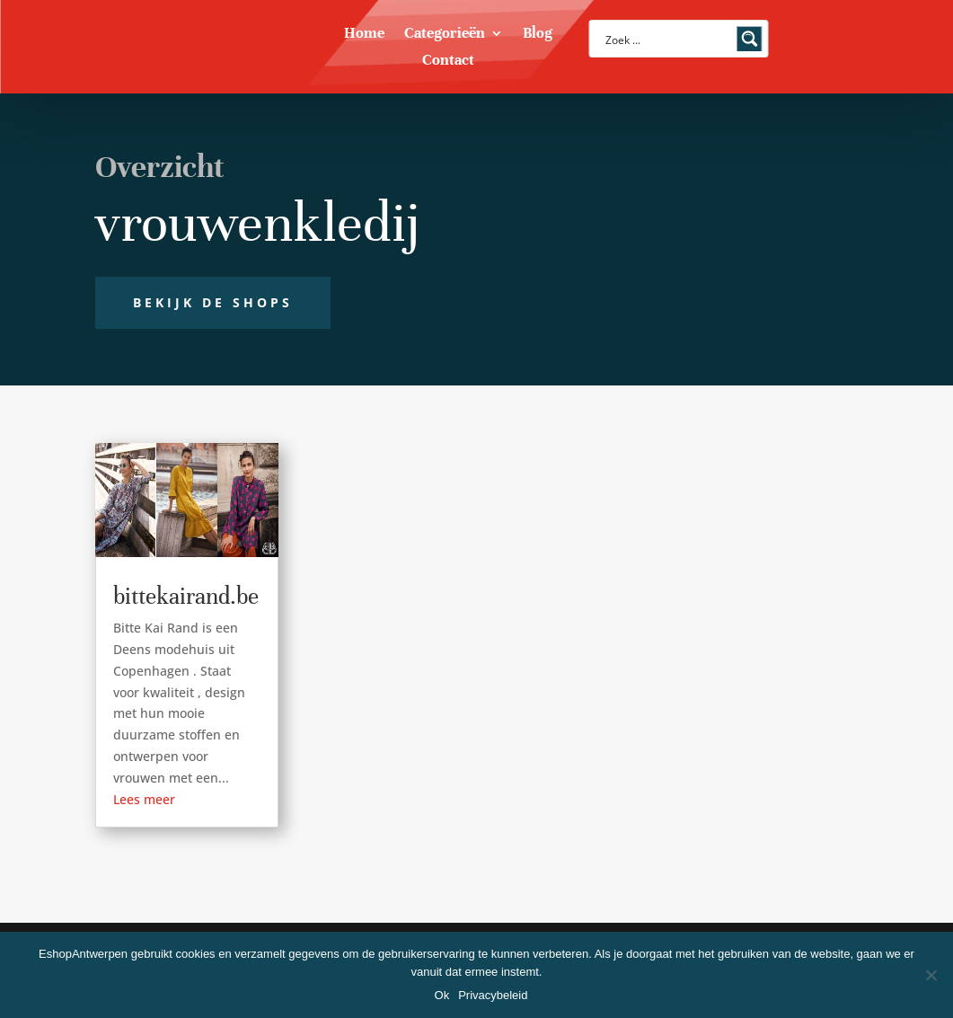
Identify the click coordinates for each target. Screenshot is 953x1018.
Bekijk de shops (213, 302)
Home (364, 34)
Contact (448, 61)
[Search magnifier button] (750, 38)
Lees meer (144, 799)
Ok (442, 995)
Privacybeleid (492, 995)
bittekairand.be (186, 596)
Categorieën (444, 34)
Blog (537, 34)
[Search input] (667, 38)
